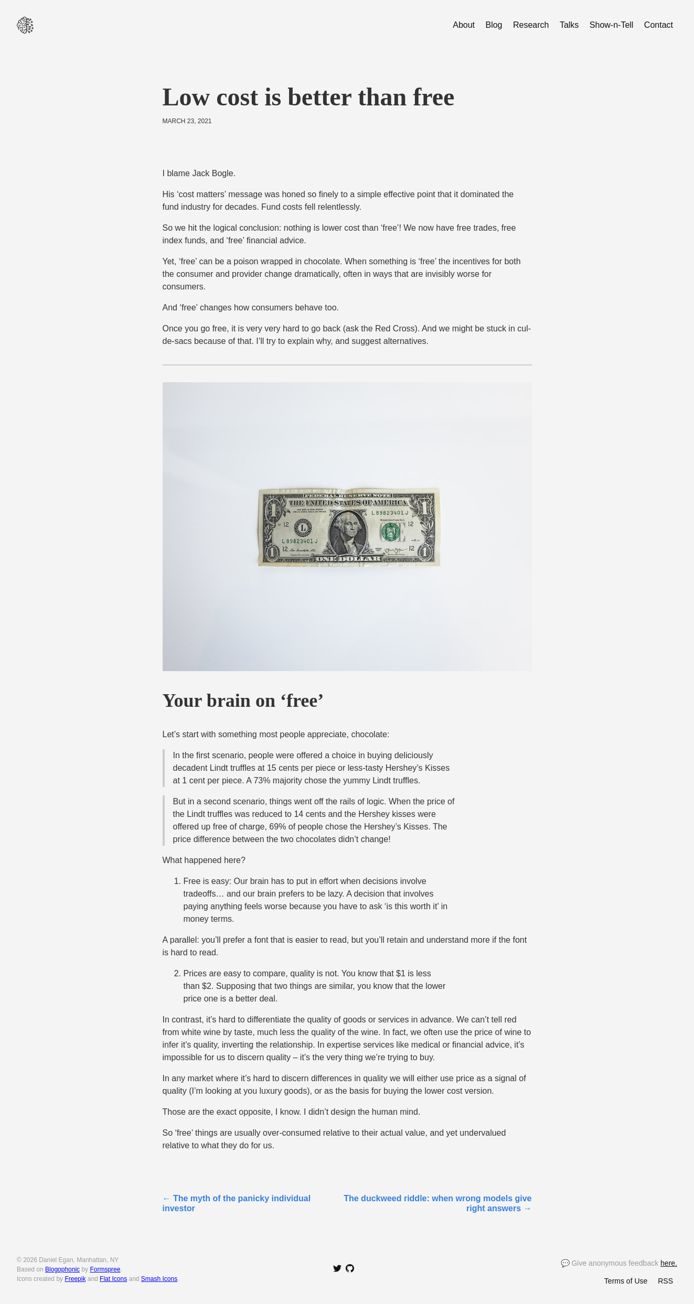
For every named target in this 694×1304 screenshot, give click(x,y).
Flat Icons (113, 1279)
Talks (569, 24)
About (464, 24)
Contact (658, 24)
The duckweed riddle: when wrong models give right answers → (437, 1203)
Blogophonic (62, 1269)
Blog (493, 24)
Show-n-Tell (612, 24)
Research (531, 24)
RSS (665, 1281)
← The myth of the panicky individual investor (237, 1203)
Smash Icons (159, 1279)
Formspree (105, 1269)
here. (668, 1263)
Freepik (75, 1279)
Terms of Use (625, 1281)
